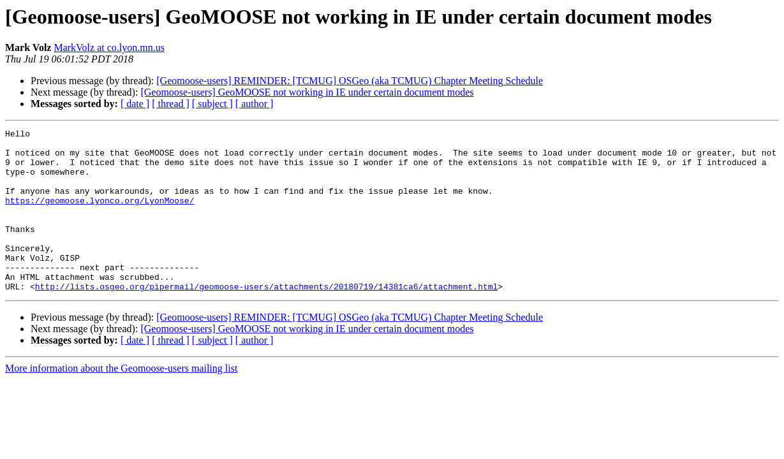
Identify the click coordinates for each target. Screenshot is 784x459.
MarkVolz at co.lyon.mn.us (109, 47)
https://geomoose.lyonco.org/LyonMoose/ (99, 215)
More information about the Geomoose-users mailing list (121, 400)
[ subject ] (212, 103)
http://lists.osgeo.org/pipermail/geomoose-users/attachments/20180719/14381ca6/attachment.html (266, 318)
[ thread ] (170, 103)
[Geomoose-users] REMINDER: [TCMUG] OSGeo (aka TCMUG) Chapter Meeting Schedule (349, 80)
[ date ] (135, 103)
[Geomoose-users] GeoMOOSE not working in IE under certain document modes (306, 92)
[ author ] (254, 103)
